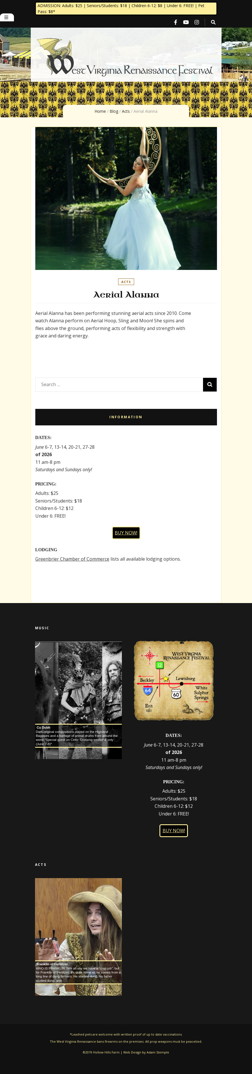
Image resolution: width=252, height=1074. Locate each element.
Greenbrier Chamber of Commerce (72, 559)
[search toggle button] (213, 22)
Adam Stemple (158, 1052)
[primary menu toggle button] (7, 17)
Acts (126, 282)
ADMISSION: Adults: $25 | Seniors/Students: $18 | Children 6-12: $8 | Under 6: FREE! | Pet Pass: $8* (121, 8)
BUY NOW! (126, 533)
